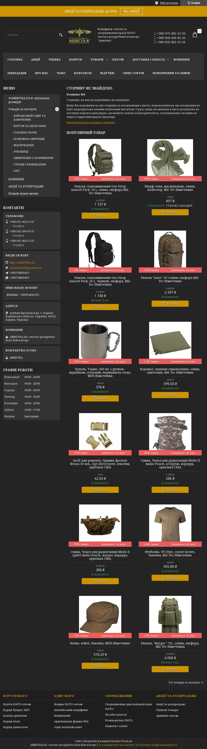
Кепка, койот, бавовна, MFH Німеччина (100, 643)
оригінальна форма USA (71, 721)
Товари (97, 59)
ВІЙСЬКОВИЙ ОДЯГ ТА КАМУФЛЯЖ (30, 117)
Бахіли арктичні (15, 715)
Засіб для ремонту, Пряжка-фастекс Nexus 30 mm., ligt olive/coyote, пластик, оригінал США (100, 464)
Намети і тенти (116, 726)
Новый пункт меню (23, 193)
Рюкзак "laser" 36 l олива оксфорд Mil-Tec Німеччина (170, 279)
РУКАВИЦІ (21, 151)
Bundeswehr (62, 715)
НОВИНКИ (181, 59)
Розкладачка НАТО (119, 720)
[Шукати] (60, 35)
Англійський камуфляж (71, 710)
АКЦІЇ (35, 59)
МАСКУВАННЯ (24, 145)
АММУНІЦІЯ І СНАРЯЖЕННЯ (33, 158)
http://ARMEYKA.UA (22, 262)
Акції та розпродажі (170, 704)
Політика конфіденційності (157, 745)
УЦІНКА (55, 59)
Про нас (41, 73)
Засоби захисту (116, 714)
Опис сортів (133, 73)
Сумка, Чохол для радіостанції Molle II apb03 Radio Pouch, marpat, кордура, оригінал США (100, 555)
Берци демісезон (15, 727)
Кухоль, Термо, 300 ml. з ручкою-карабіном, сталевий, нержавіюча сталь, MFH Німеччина (100, 372)
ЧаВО (61, 73)
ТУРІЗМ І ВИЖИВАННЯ (30, 164)
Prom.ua (127, 741)
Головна (15, 59)
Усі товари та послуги (184, 682)
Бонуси (75, 59)
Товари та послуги (22, 109)
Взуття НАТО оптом (17, 704)
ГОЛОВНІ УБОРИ (25, 132)
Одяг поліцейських (68, 727)
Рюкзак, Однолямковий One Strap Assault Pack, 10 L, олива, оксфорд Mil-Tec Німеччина (100, 190)
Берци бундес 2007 (16, 710)
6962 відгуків (169, 3)
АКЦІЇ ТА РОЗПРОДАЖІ (26, 186)
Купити (102, 215)
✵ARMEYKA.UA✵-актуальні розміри (28, 100)
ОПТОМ (118, 59)
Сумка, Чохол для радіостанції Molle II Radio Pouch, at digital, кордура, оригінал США (170, 464)
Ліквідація (16, 73)
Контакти (83, 73)
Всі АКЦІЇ (131, 11)
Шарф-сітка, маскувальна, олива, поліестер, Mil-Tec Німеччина (170, 188)
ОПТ (17, 171)
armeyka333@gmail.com (25, 267)
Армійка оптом (167, 715)
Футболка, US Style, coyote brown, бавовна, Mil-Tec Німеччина (170, 553)
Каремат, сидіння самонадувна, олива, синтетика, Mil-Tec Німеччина (170, 370)
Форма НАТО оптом (68, 704)
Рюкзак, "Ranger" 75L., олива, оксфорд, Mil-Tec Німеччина (170, 645)
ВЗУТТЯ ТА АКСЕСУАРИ (30, 126)
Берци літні (11, 721)
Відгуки (107, 73)
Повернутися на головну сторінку (91, 122)
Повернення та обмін (171, 73)
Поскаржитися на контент (117, 745)
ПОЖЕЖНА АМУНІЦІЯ (29, 139)
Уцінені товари (167, 710)
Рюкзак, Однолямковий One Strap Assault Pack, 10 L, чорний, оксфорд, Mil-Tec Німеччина (100, 281)
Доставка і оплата (148, 59)
